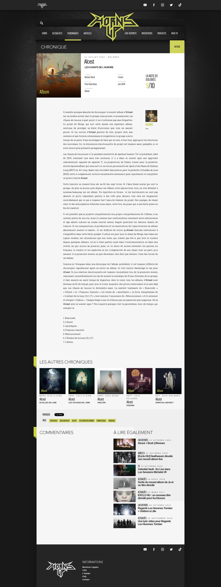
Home (44, 36)
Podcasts (162, 36)
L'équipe (86, 573)
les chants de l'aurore (86, 420)
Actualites (57, 36)
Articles (87, 36)
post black (53, 420)
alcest (74, 420)
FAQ (84, 576)
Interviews (147, 36)
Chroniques (73, 36)
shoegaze (112, 420)
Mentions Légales (90, 567)
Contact (85, 579)
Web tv (174, 36)
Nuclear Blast (64, 420)
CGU (84, 570)
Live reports (130, 36)
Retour (177, 46)
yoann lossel (101, 420)
